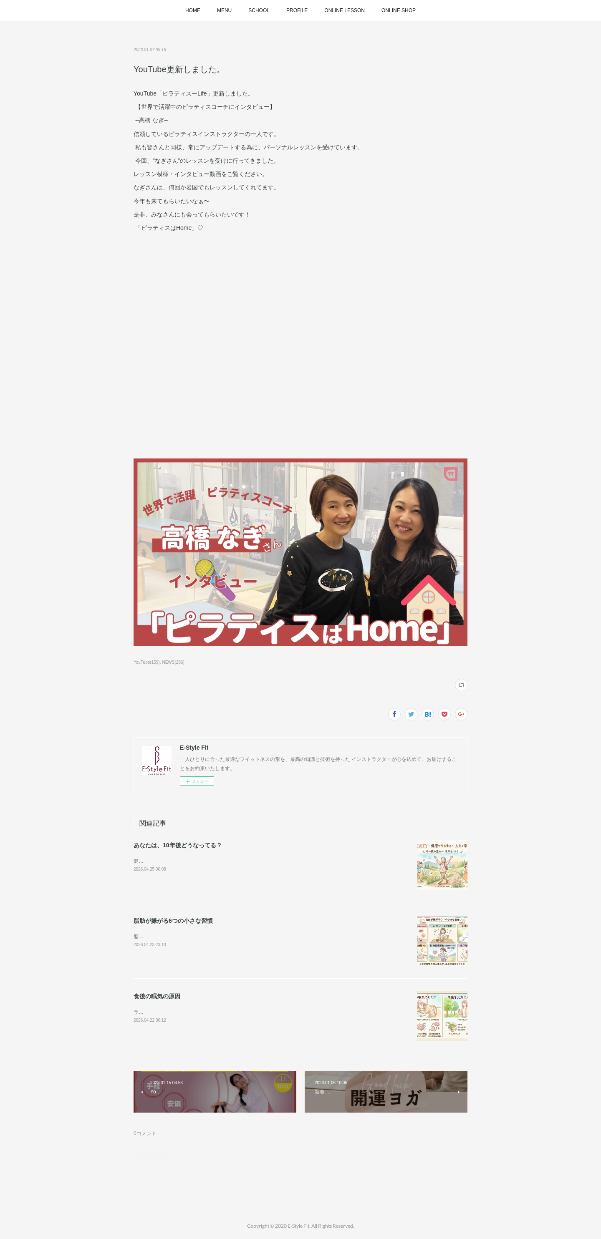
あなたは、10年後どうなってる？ (178, 845)
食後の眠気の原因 (157, 996)
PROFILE (297, 10)
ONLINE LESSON (344, 10)
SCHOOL (259, 10)
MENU (224, 10)
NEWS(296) (173, 662)
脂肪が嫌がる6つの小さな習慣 (173, 920)
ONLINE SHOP (398, 10)
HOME (192, 10)
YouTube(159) (147, 662)
